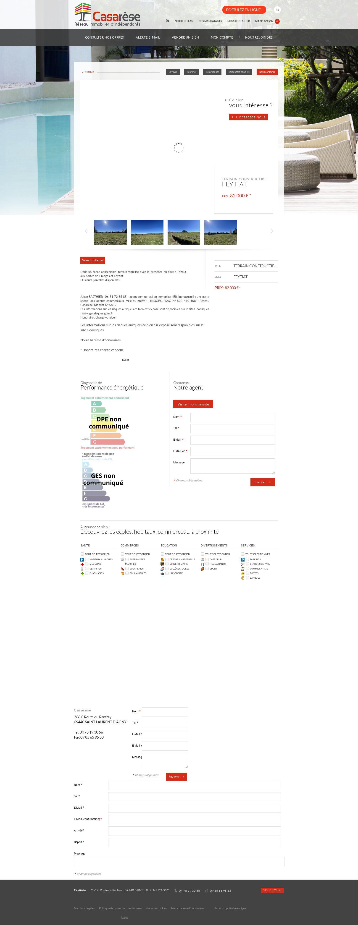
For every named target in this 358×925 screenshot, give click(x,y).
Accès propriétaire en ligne (230, 908)
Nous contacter (238, 21)
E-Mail (178, 439)
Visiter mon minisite (193, 404)
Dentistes (96, 568)
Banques (255, 577)
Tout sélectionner (97, 554)
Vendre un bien (185, 37)
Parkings (255, 559)
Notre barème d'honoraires (100, 340)
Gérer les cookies (156, 908)
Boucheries (137, 568)
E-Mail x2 (180, 451)
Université (176, 573)
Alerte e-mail (148, 37)
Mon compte (222, 37)
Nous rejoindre (259, 37)
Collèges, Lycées (179, 568)
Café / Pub (215, 559)
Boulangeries (138, 573)
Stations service (260, 563)
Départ (79, 842)
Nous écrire (272, 890)
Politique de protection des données (120, 908)
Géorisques (95, 330)
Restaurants (218, 563)
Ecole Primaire (179, 563)
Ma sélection (267, 21)
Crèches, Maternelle (182, 559)
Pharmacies (97, 573)
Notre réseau (184, 21)
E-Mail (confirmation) (88, 819)
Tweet (125, 359)
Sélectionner (212, 72)
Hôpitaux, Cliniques (101, 559)
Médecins (95, 563)
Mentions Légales (84, 908)
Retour (89, 72)
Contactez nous (251, 117)
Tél (176, 428)
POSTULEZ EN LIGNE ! (244, 10)
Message (178, 462)
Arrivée (79, 830)
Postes (254, 573)
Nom (177, 416)
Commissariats (259, 568)
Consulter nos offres (104, 37)
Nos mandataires (210, 21)
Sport (213, 568)
